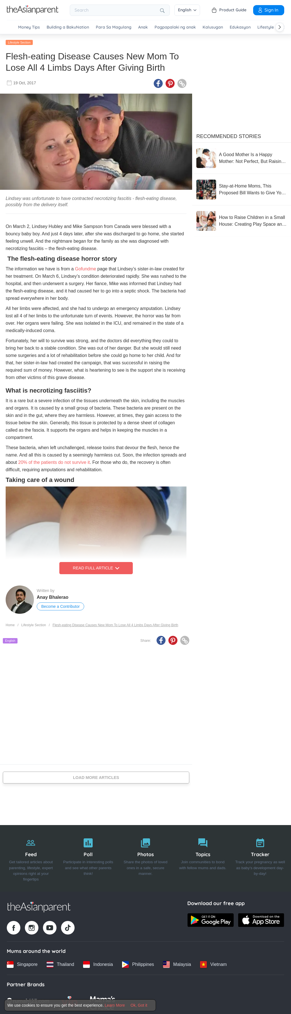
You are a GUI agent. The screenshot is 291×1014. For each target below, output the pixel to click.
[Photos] (145, 858)
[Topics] (202, 858)
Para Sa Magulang (113, 27)
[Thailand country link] (60, 963)
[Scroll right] (279, 27)
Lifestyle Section (19, 41)
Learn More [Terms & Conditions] (115, 1005)
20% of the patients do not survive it (54, 461)
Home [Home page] (10, 624)
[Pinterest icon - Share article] (170, 82)
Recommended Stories (228, 135)
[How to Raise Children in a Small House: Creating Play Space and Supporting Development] (241, 220)
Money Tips (29, 27)
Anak (143, 27)
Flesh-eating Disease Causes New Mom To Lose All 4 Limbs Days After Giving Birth (115, 624)
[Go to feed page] (32, 12)
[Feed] (31, 858)
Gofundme (85, 268)
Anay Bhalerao (52, 596)
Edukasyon (240, 27)
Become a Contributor (60, 606)
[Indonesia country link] (98, 963)
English (187, 9)
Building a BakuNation (68, 27)
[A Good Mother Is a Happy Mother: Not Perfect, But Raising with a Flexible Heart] (241, 157)
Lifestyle (265, 27)
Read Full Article (96, 567)
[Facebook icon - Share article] (158, 82)
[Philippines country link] (138, 963)
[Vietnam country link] (213, 963)
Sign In (267, 10)
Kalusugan (213, 27)
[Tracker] (260, 858)
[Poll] (88, 858)
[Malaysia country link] (177, 963)
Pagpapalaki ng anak (175, 27)
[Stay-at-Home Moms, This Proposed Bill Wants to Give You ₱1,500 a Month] (241, 189)
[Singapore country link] (22, 963)
